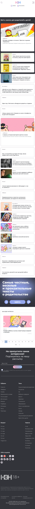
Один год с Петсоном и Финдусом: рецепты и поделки (17, 103)
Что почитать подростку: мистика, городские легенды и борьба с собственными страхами (22, 217)
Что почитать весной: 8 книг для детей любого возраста (15, 273)
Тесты (2, 408)
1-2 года (3, 431)
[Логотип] (18, 2)
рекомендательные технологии (17, 504)
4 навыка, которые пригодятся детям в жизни (15, 134)
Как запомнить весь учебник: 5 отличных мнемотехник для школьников (21, 228)
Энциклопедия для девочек (26, 415)
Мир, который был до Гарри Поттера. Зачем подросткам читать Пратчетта (14, 154)
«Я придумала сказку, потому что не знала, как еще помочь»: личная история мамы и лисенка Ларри (22, 207)
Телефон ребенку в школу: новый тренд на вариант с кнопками (17, 331)
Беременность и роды (6, 394)
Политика (27, 447)
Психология (22, 401)
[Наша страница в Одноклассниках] (13, 456)
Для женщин (4, 399)
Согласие (27, 445)
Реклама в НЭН (29, 428)
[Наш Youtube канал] (10, 459)
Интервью (3, 406)
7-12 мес (3, 428)
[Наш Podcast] (13, 459)
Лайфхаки (5, 133)
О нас (26, 426)
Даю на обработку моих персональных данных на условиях (16, 371)
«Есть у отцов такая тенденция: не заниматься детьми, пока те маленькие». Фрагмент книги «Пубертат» (21, 68)
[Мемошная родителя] (7, 456)
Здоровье (21, 399)
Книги (20, 408)
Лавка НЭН (28, 436)
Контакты (27, 440)
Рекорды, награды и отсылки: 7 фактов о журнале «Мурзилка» (16, 41)
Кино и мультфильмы (24, 406)
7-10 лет (3, 438)
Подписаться (17, 366)
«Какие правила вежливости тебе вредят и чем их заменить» (15, 186)
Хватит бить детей (23, 418)
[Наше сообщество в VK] (10, 456)
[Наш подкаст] (2, 462)
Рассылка (20, 6)
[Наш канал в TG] (2, 456)
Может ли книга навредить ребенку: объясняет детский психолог (22, 173)
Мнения (14, 54)
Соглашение (28, 443)
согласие (7, 370)
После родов (4, 396)
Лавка (13, 6)
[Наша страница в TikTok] (4, 459)
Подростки (3, 440)
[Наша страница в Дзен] (2, 459)
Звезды (20, 411)
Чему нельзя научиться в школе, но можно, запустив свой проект (21, 57)
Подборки (5, 38)
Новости (14, 245)
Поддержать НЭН (29, 438)
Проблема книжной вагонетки (21, 236)
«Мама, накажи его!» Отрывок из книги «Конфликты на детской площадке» (16, 114)
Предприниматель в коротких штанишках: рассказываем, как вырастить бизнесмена (13, 198)
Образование (22, 403)
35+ (19, 392)
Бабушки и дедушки (24, 394)
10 (15, 344)
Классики (21, 413)
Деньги (20, 396)
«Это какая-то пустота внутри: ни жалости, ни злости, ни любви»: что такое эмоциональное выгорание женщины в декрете (23, 163)
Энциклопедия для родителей (26, 387)
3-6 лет (2, 436)
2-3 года (3, 433)
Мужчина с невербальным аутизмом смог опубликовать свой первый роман (13, 261)
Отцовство (15, 64)
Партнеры (3, 411)
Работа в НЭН (28, 433)
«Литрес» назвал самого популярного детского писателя (21, 248)
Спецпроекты (28, 431)
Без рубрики (4, 86)
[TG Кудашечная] (4, 456)
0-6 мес (3, 426)
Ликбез (2, 392)
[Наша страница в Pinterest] (7, 459)
